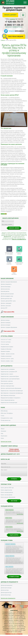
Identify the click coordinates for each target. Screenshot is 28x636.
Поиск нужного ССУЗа (9, 331)
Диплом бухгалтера (6, 596)
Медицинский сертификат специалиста (10, 398)
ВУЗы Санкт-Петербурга (7, 413)
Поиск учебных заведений (15, 36)
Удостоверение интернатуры (8, 395)
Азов (2, 433)
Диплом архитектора (6, 594)
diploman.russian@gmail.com (19, 239)
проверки (12, 19)
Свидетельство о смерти (7, 374)
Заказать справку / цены (7, 361)
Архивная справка (5, 351)
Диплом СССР (4, 308)
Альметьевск (4, 436)
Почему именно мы (5, 420)
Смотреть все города (6, 441)
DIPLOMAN (15, 604)
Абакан (2, 428)
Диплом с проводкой (6, 303)
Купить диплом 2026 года (7, 489)
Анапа (2, 438)
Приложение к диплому (7, 381)
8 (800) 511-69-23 (14, 25)
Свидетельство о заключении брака (10, 376)
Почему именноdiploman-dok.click (14, 450)
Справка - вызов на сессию (7, 354)
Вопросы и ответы (19, 253)
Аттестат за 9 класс (6, 342)
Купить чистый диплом (6, 496)
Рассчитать (23, 15)
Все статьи (14, 502)
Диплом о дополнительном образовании (11, 388)
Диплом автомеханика (6, 586)
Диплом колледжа (5, 325)
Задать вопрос (14, 536)
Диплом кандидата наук (7, 296)
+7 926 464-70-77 (14, 22)
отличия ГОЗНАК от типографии (9, 253)
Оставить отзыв (14, 578)
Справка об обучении (6, 349)
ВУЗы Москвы (4, 411)
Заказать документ (10, 15)
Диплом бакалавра (5, 286)
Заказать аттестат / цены (7, 358)
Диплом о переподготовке (7, 386)
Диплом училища (5, 320)
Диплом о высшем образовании (9, 282)
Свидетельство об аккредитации (9, 402)
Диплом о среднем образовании (9, 327)
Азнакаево (3, 431)
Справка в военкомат (6, 356)
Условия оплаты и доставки (19, 263)
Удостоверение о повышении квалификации (12, 393)
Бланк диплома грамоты (7, 383)
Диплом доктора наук (6, 298)
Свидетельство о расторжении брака (10, 379)
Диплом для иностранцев (7, 294)
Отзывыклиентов (9, 263)
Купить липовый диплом (7, 494)
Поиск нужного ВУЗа (9, 312)
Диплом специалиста (6, 284)
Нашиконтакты (14, 273)
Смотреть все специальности (8, 599)
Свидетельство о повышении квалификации (12, 390)
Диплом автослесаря (6, 589)
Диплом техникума (5, 322)
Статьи (2, 415)
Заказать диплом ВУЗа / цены (8, 301)
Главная (3, 40)
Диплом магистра (5, 289)
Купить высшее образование (8, 498)
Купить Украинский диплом (7, 400)
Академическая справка (7, 346)
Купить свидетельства (6, 491)
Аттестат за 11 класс (6, 339)
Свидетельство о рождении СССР (9, 371)
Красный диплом (5, 291)
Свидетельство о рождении (8, 369)
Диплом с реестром (6, 305)
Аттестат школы (5, 344)
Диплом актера (5, 591)
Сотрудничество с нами (6, 418)
